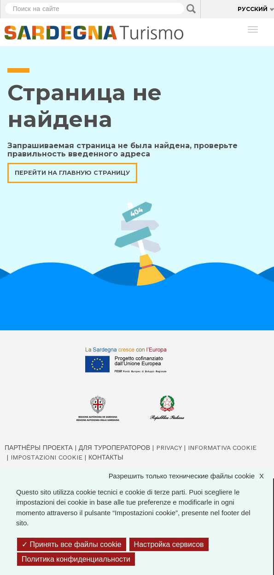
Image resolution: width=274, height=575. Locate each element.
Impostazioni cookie (46, 457)
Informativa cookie (222, 447)
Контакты (105, 457)
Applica (191, 8)
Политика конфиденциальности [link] (76, 559)
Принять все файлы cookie (72, 544)
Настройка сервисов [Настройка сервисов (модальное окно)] (169, 544)
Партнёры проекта (39, 447)
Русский (253, 9)
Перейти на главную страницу (72, 172)
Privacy (169, 447)
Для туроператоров (114, 447)
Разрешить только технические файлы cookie (191, 476)
